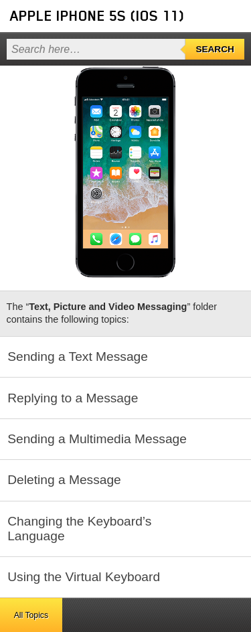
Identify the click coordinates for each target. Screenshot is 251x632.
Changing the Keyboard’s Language (79, 528)
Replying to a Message (72, 398)
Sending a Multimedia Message (97, 439)
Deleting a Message (64, 480)
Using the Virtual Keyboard (83, 577)
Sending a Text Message (77, 356)
